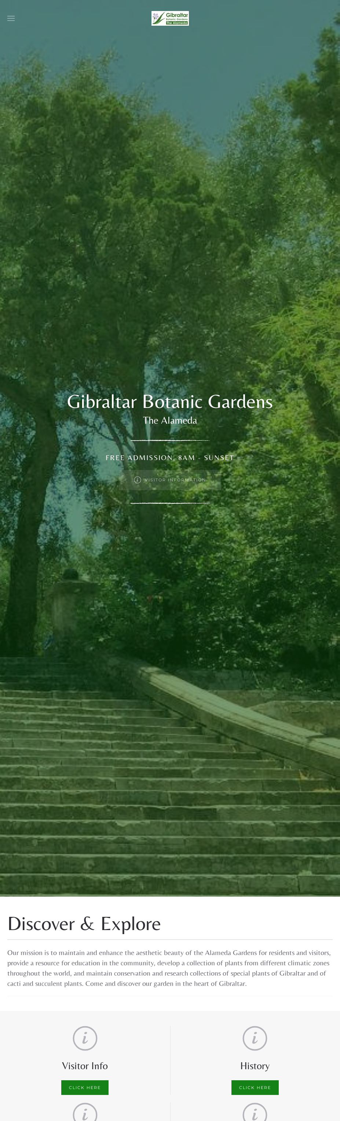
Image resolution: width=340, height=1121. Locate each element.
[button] (11, 18)
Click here (85, 1087)
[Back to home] (170, 18)
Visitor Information (170, 480)
